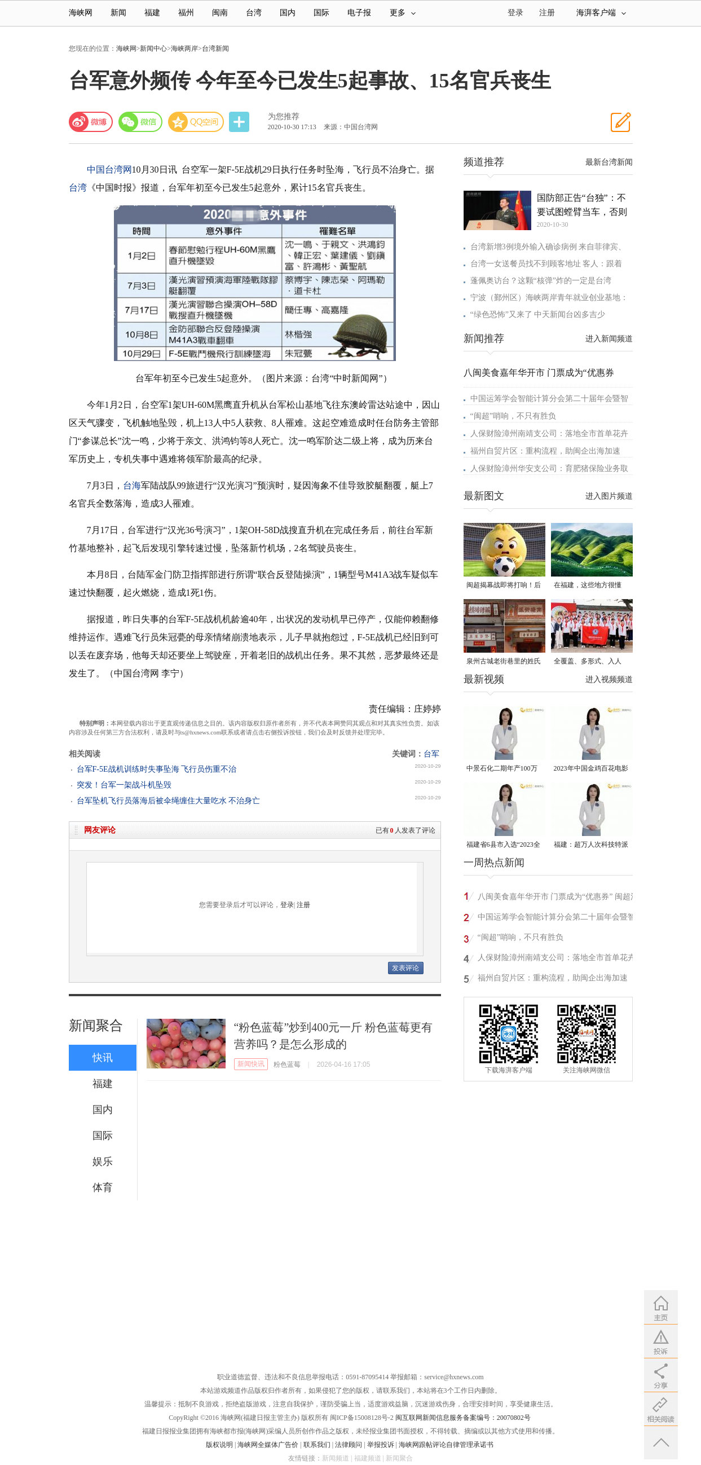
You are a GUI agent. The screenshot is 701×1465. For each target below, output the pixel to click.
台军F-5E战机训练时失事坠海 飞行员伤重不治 (157, 769)
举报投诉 (380, 1445)
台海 (132, 485)
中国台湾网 (109, 169)
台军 (431, 754)
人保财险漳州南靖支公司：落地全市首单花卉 (549, 433)
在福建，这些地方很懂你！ (587, 586)
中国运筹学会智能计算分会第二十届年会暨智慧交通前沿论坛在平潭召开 (557, 919)
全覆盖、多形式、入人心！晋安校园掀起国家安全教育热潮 (591, 662)
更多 (403, 12)
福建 (152, 12)
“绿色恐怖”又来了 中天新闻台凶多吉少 (538, 314)
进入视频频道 (609, 679)
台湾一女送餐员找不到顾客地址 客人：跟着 (546, 263)
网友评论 (100, 830)
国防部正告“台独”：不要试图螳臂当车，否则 (582, 205)
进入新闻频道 (609, 339)
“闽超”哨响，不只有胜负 (513, 416)
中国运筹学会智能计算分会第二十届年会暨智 (549, 398)
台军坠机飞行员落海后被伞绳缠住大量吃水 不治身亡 (169, 801)
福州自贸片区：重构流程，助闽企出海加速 (545, 451)
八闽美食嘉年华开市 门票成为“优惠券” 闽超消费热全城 (558, 898)
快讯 (102, 1057)
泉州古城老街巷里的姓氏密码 (503, 662)
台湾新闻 (215, 48)
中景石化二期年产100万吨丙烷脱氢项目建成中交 (503, 769)
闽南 (220, 12)
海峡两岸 (184, 48)
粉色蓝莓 (287, 1064)
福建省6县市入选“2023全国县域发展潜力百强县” (503, 845)
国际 (321, 12)
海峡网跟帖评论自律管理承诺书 (446, 1445)
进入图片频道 (609, 496)
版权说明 (219, 1445)
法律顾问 (348, 1445)
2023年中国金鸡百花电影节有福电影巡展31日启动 (591, 769)
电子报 (359, 12)
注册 (547, 12)
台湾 (254, 12)
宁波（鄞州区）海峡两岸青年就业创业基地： (549, 297)
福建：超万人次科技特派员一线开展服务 (591, 845)
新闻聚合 (96, 1025)
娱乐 (102, 1161)
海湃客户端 (601, 12)
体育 (102, 1187)
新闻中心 (153, 48)
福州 (186, 12)
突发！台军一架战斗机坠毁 (124, 785)
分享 (240, 122)
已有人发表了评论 (405, 830)
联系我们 (316, 1445)
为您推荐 (283, 116)
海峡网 (80, 12)
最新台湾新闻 (609, 162)
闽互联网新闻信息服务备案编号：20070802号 (463, 1418)
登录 (287, 905)
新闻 (118, 12)
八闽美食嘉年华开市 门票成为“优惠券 (539, 372)
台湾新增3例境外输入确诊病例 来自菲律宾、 (548, 247)
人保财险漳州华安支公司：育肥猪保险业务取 (549, 468)
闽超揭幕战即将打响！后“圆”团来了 (503, 586)
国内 (288, 12)
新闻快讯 (250, 1064)
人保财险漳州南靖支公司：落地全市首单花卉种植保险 (557, 959)
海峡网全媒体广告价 (267, 1445)
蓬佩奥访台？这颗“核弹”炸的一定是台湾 (540, 280)
